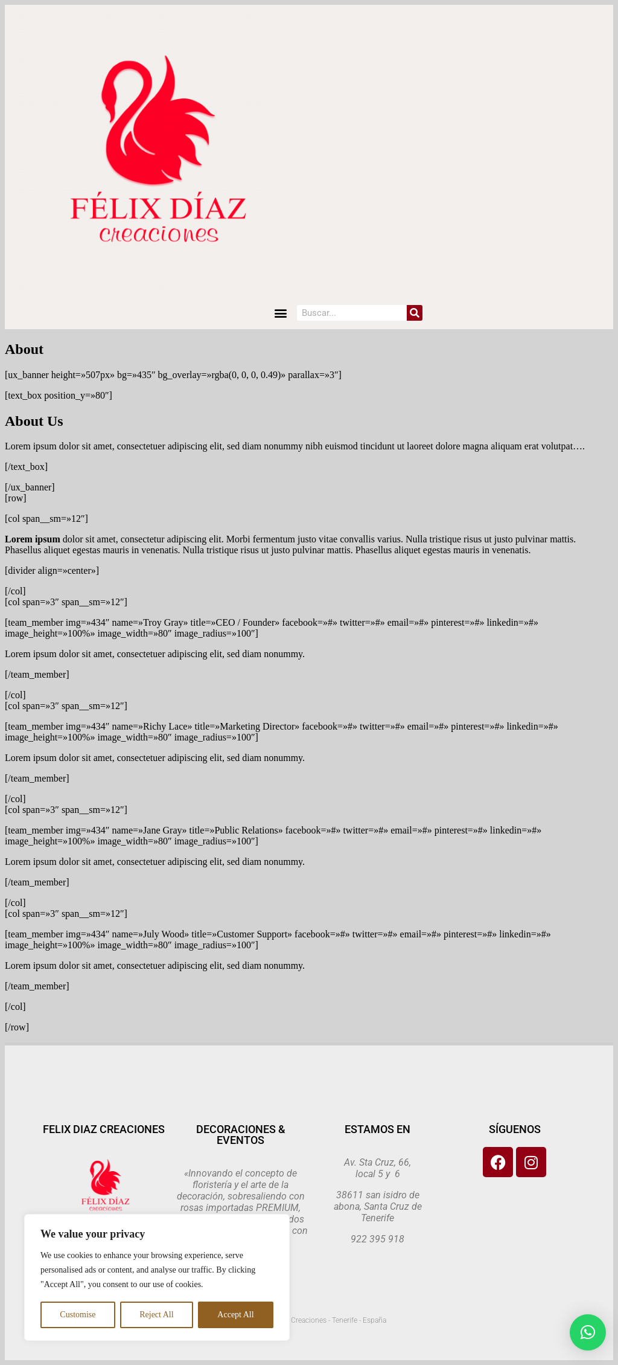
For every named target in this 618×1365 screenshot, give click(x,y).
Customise (77, 1314)
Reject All (156, 1314)
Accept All (235, 1314)
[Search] (414, 313)
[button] (281, 313)
